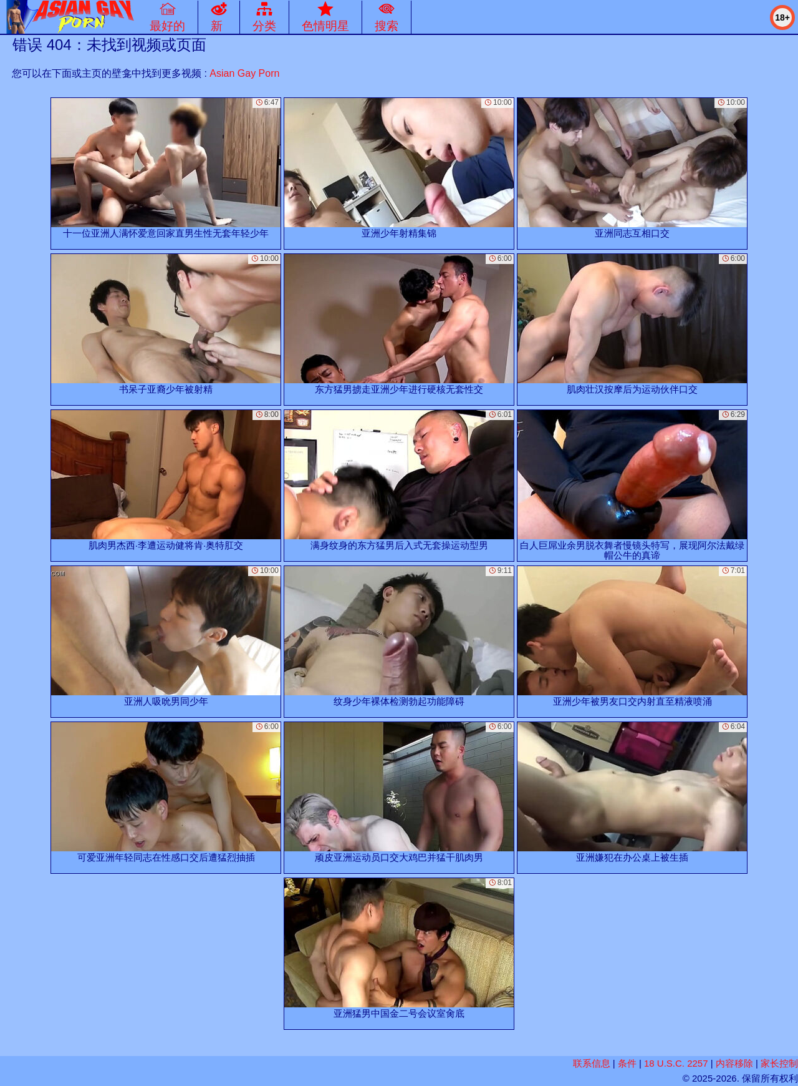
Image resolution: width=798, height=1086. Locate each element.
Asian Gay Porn (244, 73)
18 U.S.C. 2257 (676, 1063)
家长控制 (779, 1063)
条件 (627, 1063)
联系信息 (591, 1063)
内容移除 (734, 1063)
